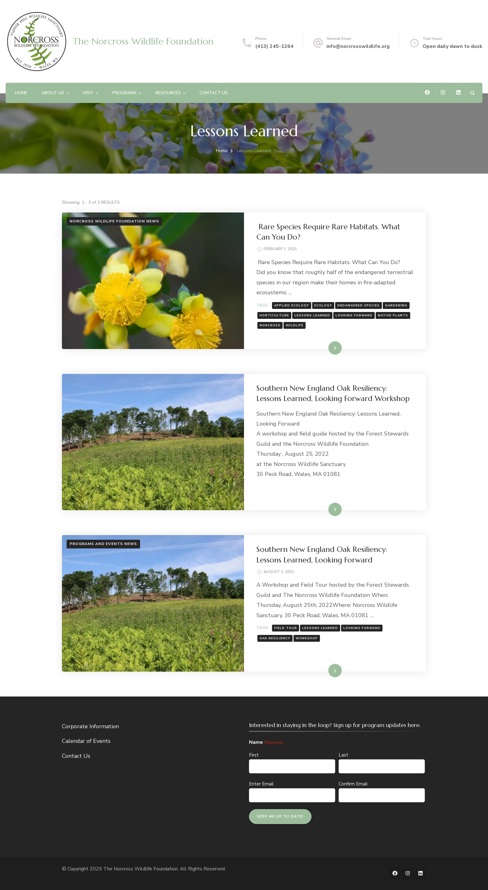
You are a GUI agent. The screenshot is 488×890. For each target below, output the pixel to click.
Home (21, 93)
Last (343, 755)
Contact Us (213, 93)
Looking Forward (354, 315)
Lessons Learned (312, 315)
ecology (323, 305)
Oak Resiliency (275, 638)
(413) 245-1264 (274, 46)
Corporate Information (90, 726)
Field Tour (285, 628)
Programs (124, 93)
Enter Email (261, 784)
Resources (168, 93)
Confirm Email (353, 784)
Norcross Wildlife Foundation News (114, 221)
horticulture (274, 315)
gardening (396, 305)
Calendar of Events (86, 741)
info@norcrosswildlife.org (358, 46)
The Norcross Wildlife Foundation (143, 41)
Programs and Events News (103, 543)
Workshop (307, 638)
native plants (393, 315)
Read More (325, 347)
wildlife (294, 325)
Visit (88, 93)
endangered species (358, 305)
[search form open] (472, 93)
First (254, 755)
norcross (270, 325)
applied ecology (291, 305)
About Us (52, 93)
